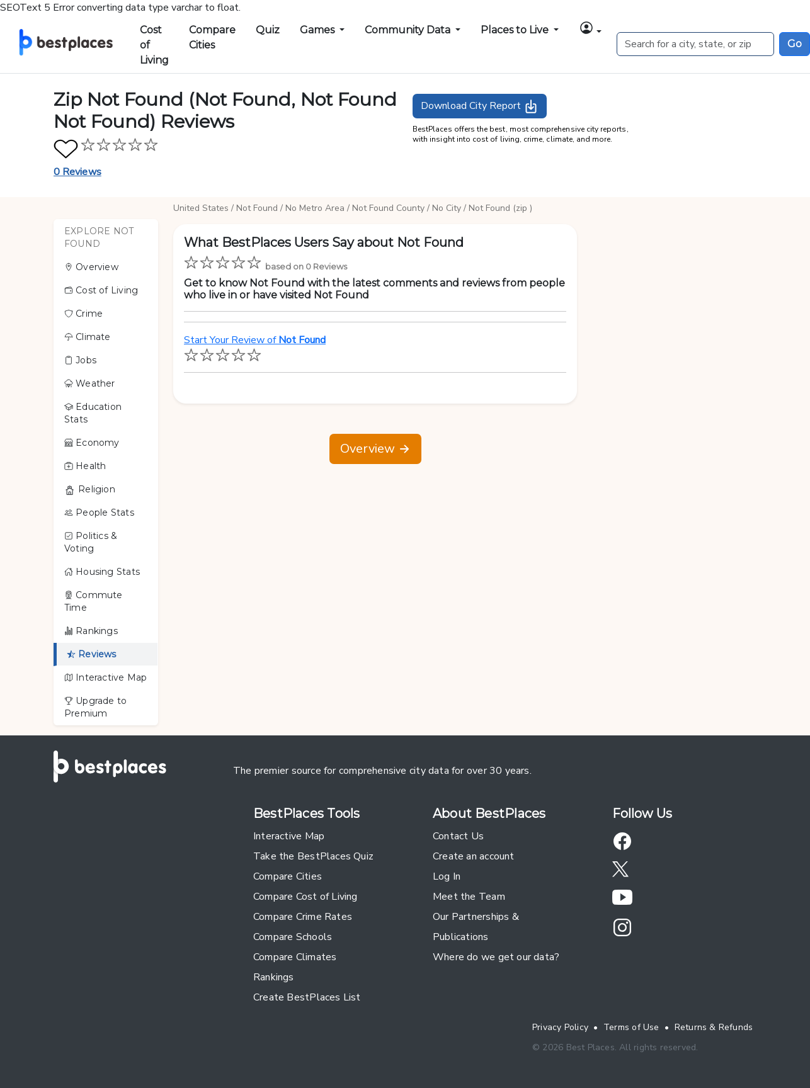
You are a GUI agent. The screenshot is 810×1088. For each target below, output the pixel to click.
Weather (89, 383)
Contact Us (458, 836)
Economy (92, 442)
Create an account (474, 856)
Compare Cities (212, 37)
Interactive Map (105, 677)
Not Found (257, 208)
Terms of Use (631, 1027)
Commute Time (93, 601)
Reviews (92, 654)
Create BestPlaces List (307, 997)
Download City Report (480, 106)
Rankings (91, 631)
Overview (91, 267)
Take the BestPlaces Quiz (313, 856)
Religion (89, 490)
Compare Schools (292, 937)
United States (201, 208)
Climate (87, 337)
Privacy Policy (560, 1027)
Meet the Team (469, 897)
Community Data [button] (409, 30)
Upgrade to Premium (95, 707)
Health (85, 466)
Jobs (80, 360)
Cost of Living (154, 45)
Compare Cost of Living (305, 897)
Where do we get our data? (496, 957)
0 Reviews (77, 172)
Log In (446, 876)
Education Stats (93, 413)
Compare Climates (294, 957)
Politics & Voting (90, 542)
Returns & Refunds (714, 1027)
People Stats (99, 512)
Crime (83, 313)
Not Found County (388, 208)
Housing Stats (102, 571)
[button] (590, 27)
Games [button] (318, 30)
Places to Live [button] (516, 30)
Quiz (268, 30)
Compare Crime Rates (302, 917)
